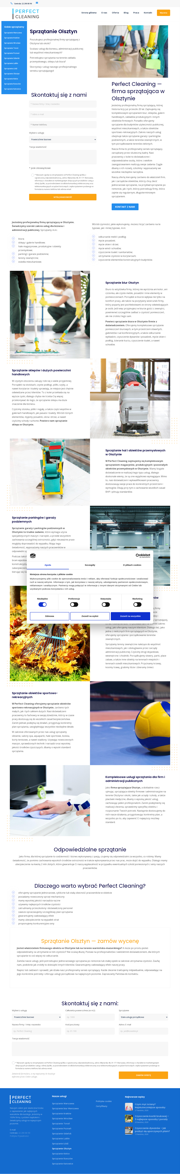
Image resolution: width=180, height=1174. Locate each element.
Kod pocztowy (72, 1024)
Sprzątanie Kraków (12, 38)
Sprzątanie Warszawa (13, 32)
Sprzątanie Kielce (11, 79)
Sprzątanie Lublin (11, 63)
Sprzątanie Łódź (10, 68)
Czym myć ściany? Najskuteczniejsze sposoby (150, 1106)
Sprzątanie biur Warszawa (65, 1108)
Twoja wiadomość (38, 146)
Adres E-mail (125, 1024)
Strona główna (88, 12)
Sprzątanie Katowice (12, 89)
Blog (126, 12)
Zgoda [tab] (48, 565)
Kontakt (148, 12)
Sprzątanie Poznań (12, 53)
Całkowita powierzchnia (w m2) (80, 1010)
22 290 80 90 (27, 3)
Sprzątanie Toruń (11, 48)
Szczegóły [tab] (90, 565)
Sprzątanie (124, 1010)
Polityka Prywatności (19, 1136)
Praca (136, 12)
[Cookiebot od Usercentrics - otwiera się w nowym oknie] (138, 556)
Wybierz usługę (36, 132)
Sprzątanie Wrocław (12, 43)
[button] (62, 168)
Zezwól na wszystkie (130, 616)
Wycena (163, 12)
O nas (104, 12)
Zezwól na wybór (90, 616)
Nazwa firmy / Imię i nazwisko (26, 1024)
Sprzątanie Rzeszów (12, 84)
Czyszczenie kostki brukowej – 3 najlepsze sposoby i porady (152, 1118)
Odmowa (49, 616)
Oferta (115, 12)
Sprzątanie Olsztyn (12, 73)
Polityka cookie (104, 1101)
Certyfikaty (101, 1106)
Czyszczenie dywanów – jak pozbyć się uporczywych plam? (152, 1130)
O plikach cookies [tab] (132, 565)
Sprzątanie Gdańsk (12, 58)
